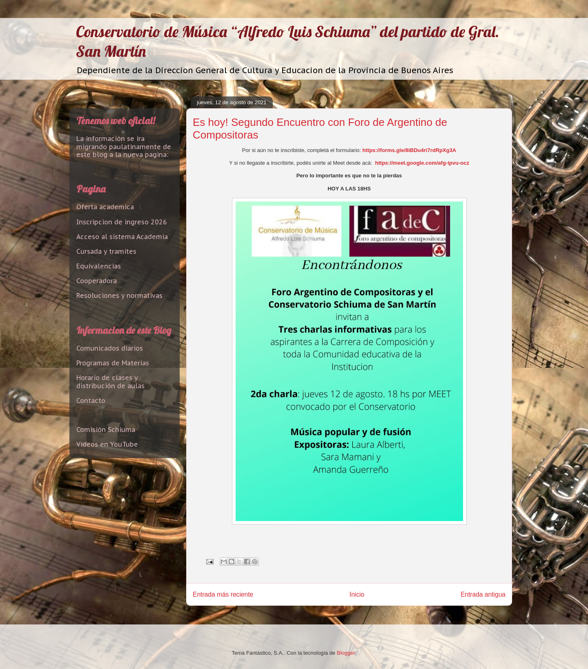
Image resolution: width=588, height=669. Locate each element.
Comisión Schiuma (105, 429)
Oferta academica (105, 207)
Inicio (357, 594)
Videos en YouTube (107, 444)
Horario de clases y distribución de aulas (110, 381)
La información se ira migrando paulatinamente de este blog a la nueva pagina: (123, 146)
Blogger (346, 653)
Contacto (90, 400)
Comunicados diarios (109, 348)
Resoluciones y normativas (119, 295)
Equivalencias (98, 266)
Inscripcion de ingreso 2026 (121, 222)
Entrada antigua (483, 594)
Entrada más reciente (223, 594)
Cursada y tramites (106, 251)
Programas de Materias (112, 363)
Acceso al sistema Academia (122, 237)
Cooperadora (96, 281)
